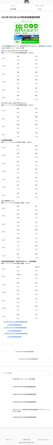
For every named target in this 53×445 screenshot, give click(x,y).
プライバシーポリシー (44, 439)
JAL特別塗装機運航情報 (14, 325)
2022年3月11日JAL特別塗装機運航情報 (15, 321)
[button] (49, 373)
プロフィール (9, 439)
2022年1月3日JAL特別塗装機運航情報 (15, 327)
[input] (26, 373)
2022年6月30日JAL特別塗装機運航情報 (15, 333)
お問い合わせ (26, 439)
